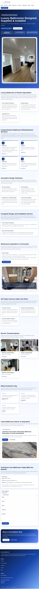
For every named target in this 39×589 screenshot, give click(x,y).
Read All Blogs (12, 439)
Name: (3, 497)
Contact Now (6, 540)
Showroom (14, 5)
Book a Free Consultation (6, 28)
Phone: (3, 501)
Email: (3, 505)
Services (6, 5)
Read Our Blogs (14, 540)
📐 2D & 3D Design (19, 32)
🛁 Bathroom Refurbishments (7, 33)
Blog (29, 5)
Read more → (4, 153)
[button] (3, 278)
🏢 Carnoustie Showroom (32, 32)
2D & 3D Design (4, 563)
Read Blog (5, 439)
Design (10, 5)
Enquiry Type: (4, 492)
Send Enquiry (5, 523)
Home (2, 5)
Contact (32, 5)
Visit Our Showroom (17, 28)
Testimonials (24, 5)
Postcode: (4, 509)
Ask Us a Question (6, 261)
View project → (5, 356)
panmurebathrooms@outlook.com (11, 480)
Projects (19, 5)
